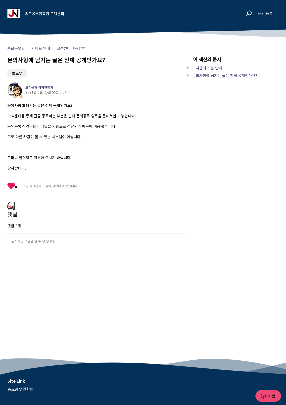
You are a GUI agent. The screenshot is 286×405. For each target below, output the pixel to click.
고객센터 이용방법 (71, 48)
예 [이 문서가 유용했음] (16, 187)
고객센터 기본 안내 (207, 67)
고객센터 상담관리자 (39, 87)
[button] (246, 13)
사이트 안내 (41, 48)
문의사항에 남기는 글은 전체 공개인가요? (224, 75)
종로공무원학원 (20, 389)
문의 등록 (265, 13)
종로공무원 (16, 48)
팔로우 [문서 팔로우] (17, 73)
